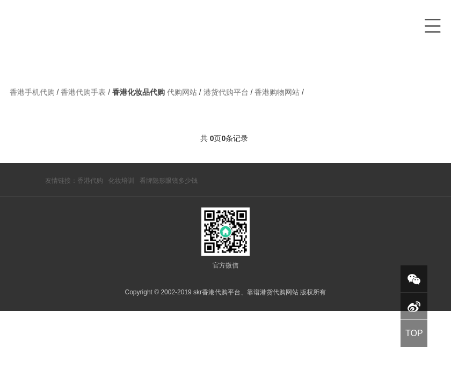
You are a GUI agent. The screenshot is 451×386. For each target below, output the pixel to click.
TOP (414, 333)
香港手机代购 (33, 94)
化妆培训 (121, 180)
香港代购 (90, 180)
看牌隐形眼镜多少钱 (169, 180)
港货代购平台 (227, 94)
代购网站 (183, 94)
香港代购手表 (84, 94)
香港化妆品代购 (138, 94)
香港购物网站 (278, 94)
